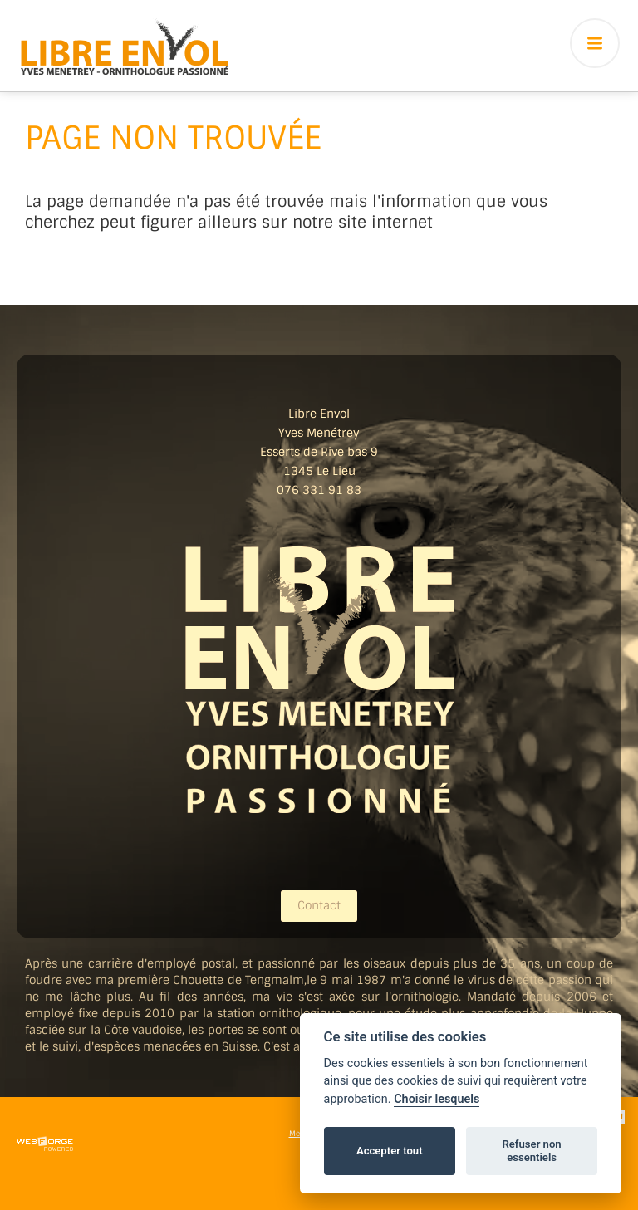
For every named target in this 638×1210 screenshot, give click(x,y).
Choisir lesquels (436, 1099)
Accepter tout (389, 1150)
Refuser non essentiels (531, 1150)
